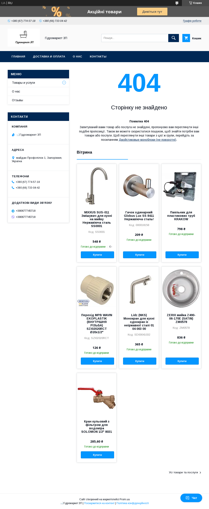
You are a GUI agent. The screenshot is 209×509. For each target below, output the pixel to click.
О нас (77, 56)
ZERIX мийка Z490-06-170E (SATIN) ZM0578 (181, 318)
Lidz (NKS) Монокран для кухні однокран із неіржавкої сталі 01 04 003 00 (138, 321)
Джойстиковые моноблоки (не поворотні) (147, 139)
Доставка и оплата (49, 56)
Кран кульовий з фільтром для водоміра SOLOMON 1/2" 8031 (96, 426)
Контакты (98, 56)
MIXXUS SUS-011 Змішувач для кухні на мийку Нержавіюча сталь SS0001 (96, 219)
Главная (18, 56)
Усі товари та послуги (183, 472)
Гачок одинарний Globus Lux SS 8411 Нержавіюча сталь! (139, 216)
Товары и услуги (23, 82)
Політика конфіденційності (132, 503)
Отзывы (17, 100)
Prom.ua (125, 499)
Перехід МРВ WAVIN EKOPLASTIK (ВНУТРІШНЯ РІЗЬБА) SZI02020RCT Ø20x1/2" (96, 323)
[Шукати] (173, 38)
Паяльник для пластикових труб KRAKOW (181, 216)
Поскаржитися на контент (99, 503)
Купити (97, 254)
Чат (191, 498)
